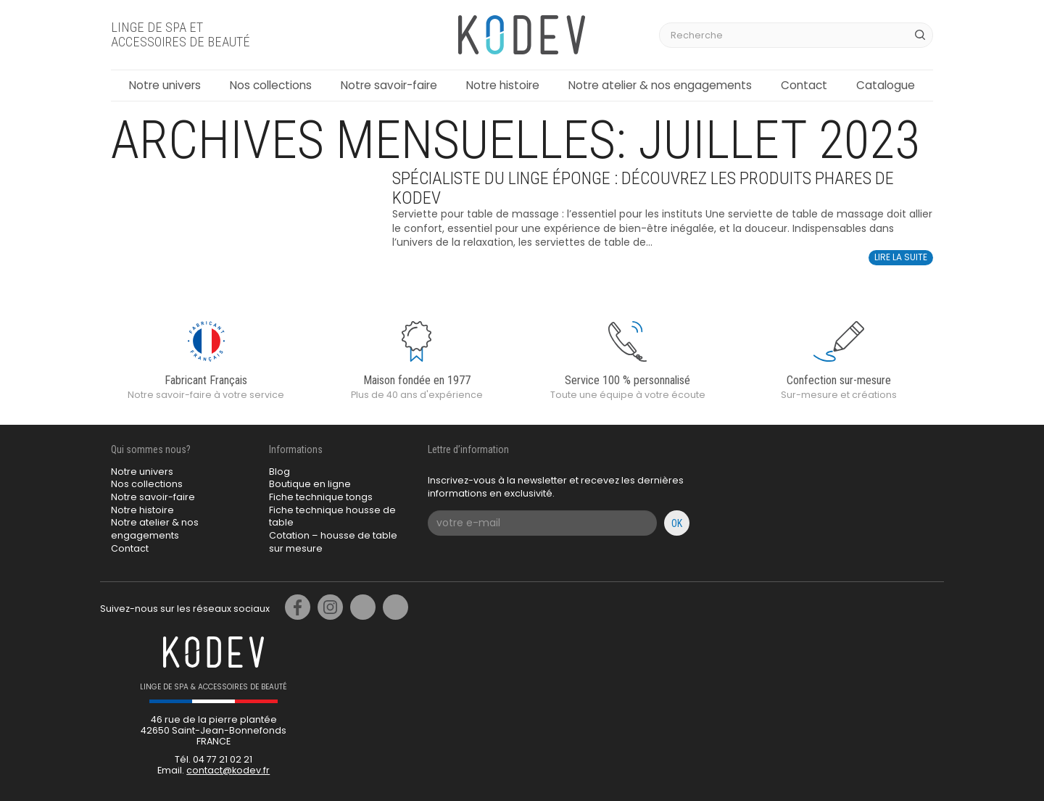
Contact (804, 85)
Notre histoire (502, 85)
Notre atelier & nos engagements (660, 85)
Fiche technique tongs (321, 497)
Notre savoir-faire (389, 85)
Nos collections (271, 85)
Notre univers (165, 85)
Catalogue (885, 85)
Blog (279, 471)
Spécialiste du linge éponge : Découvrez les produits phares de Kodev (643, 188)
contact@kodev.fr (228, 770)
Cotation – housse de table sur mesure (333, 542)
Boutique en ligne (310, 484)
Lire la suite (900, 257)
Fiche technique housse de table (332, 516)
